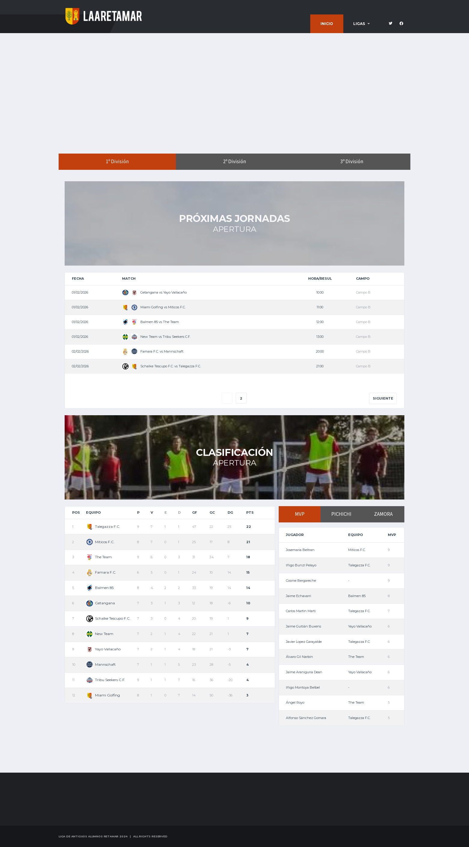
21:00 (319, 366)
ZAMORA (383, 514)
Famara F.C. (101, 572)
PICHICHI (341, 514)
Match (129, 278)
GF (194, 512)
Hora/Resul (320, 278)
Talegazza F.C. (103, 526)
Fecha (78, 278)
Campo (362, 278)
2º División (234, 161)
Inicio (326, 23)
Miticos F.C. (100, 542)
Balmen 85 (100, 587)
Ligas (359, 23)
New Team (99, 633)
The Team (99, 557)
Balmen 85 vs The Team (150, 322)
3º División (351, 161)
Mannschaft (101, 664)
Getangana (100, 603)
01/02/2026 (80, 292)
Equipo (93, 512)
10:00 (319, 292)
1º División (117, 161)
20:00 (320, 351)
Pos (76, 512)
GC (212, 512)
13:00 (319, 337)
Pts (250, 512)
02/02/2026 (80, 351)
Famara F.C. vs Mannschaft (152, 351)
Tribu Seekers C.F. (105, 679)
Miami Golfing (103, 695)
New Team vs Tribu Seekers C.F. (156, 337)
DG (230, 512)
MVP (300, 514)
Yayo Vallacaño (103, 649)
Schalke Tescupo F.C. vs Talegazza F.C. (161, 366)
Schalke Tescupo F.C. (108, 618)
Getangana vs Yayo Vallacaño (154, 292)
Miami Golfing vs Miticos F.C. (153, 307)
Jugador (295, 535)
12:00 (319, 322)
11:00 (320, 307)
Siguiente (383, 398)
